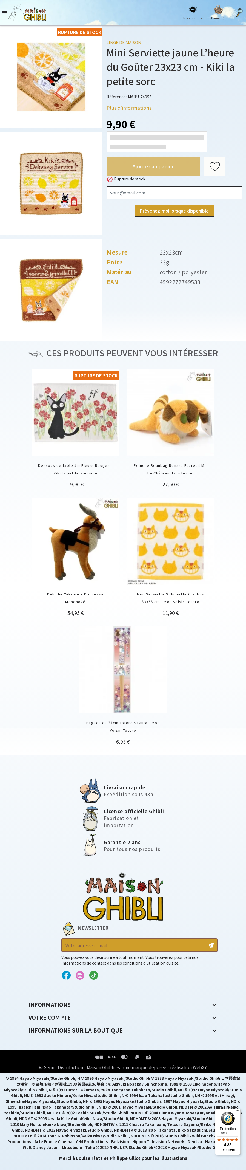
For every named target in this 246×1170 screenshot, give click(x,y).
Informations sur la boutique (75, 1030)
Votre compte (49, 1017)
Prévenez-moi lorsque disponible (174, 210)
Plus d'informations (129, 107)
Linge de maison (124, 42)
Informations (49, 1004)
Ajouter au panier (153, 166)
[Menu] (237, 1112)
